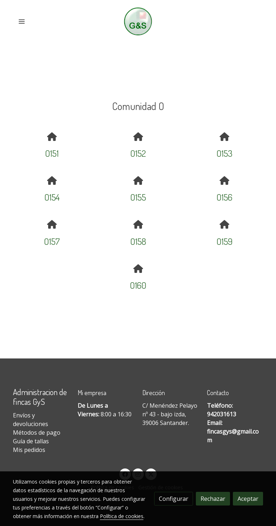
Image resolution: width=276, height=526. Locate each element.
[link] (138, 21)
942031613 (221, 414)
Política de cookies (121, 516)
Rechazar (213, 499)
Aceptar (248, 499)
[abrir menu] (21, 21)
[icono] (51, 136)
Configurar (173, 499)
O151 (52, 153)
